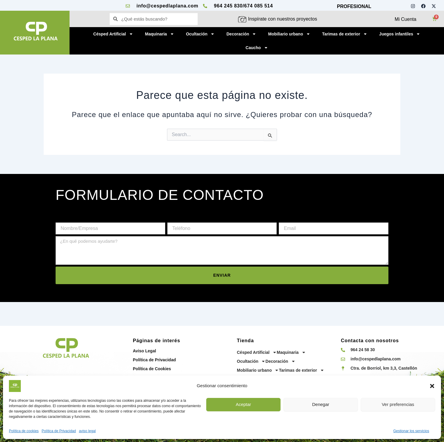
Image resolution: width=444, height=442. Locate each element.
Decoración (241, 34)
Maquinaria (159, 34)
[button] (432, 386)
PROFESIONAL (354, 6)
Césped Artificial (113, 34)
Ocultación (200, 34)
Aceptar (243, 404)
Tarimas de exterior (344, 34)
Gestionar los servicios (411, 431)
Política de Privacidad (59, 431)
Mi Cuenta (405, 19)
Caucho (256, 48)
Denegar (320, 404)
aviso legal (87, 431)
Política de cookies (24, 431)
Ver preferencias (398, 404)
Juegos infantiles (399, 34)
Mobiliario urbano (289, 34)
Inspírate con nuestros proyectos (282, 18)
